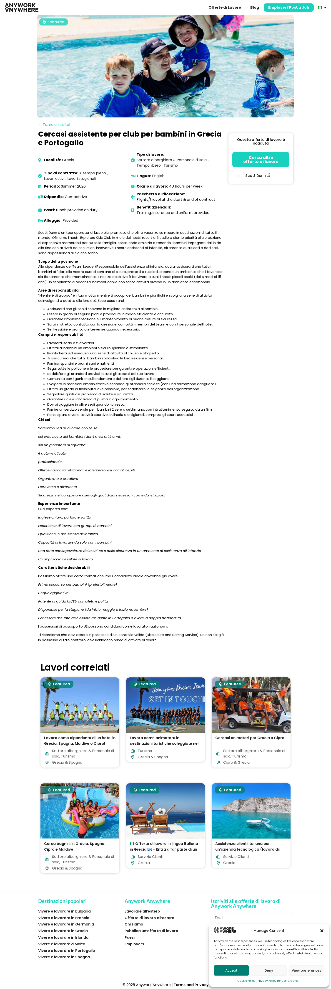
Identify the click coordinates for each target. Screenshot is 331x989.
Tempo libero (149, 165)
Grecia (68, 160)
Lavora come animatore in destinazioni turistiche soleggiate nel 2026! (164, 743)
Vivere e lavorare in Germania (66, 924)
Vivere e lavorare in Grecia (63, 930)
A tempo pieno (92, 173)
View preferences (306, 970)
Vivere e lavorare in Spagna (64, 957)
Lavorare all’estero (142, 911)
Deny (268, 970)
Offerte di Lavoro (224, 7)
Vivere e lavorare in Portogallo (66, 950)
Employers (134, 944)
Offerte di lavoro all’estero (149, 917)
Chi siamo (134, 924)
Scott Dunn (257, 175)
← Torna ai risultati (54, 124)
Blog (254, 7)
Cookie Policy (246, 981)
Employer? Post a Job (288, 7)
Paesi (130, 937)
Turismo (171, 165)
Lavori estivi (54, 178)
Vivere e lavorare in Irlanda (63, 937)
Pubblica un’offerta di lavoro (151, 930)
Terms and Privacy (191, 984)
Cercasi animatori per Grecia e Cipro (249, 737)
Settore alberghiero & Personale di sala (172, 160)
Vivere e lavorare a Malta (61, 944)
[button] (322, 930)
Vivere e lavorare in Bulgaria (64, 911)
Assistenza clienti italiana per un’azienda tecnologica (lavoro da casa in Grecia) (247, 849)
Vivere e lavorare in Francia (63, 917)
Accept (231, 970)
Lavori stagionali (81, 178)
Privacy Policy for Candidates (278, 981)
